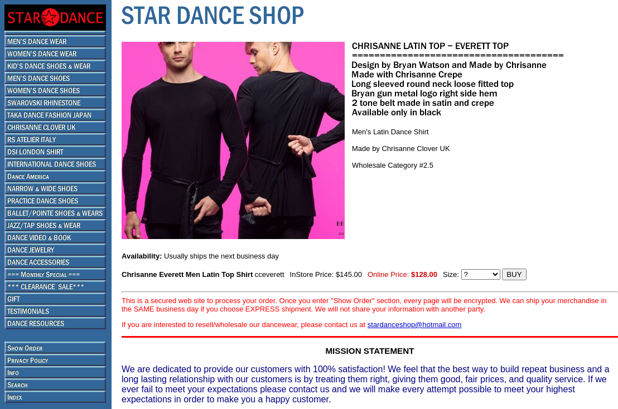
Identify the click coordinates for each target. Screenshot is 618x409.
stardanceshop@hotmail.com (415, 324)
